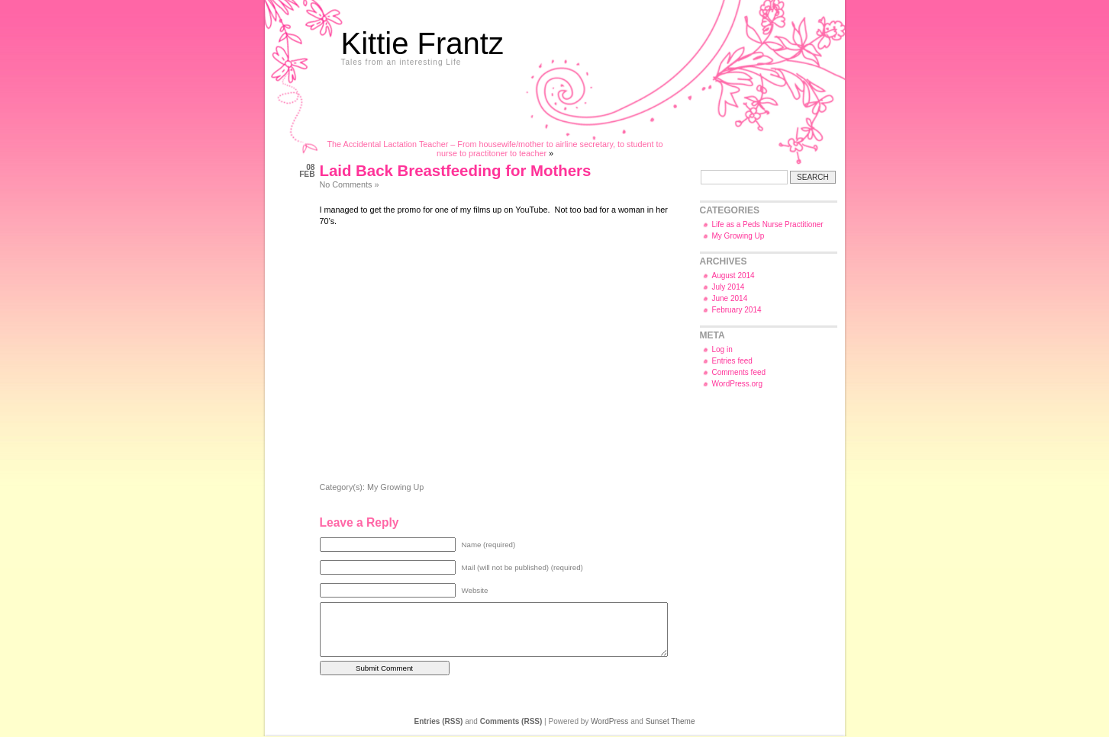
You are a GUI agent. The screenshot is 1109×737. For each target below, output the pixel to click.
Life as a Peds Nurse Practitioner (768, 224)
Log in (722, 349)
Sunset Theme (670, 721)
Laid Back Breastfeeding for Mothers (456, 170)
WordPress (609, 721)
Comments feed (739, 372)
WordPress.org (737, 384)
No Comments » (349, 184)
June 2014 (730, 298)
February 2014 (737, 310)
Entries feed (732, 361)
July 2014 (728, 287)
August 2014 (733, 275)
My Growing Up (395, 487)
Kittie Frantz (422, 43)
